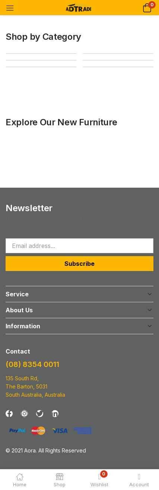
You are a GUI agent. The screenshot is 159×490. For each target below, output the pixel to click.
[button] (147, 7)
